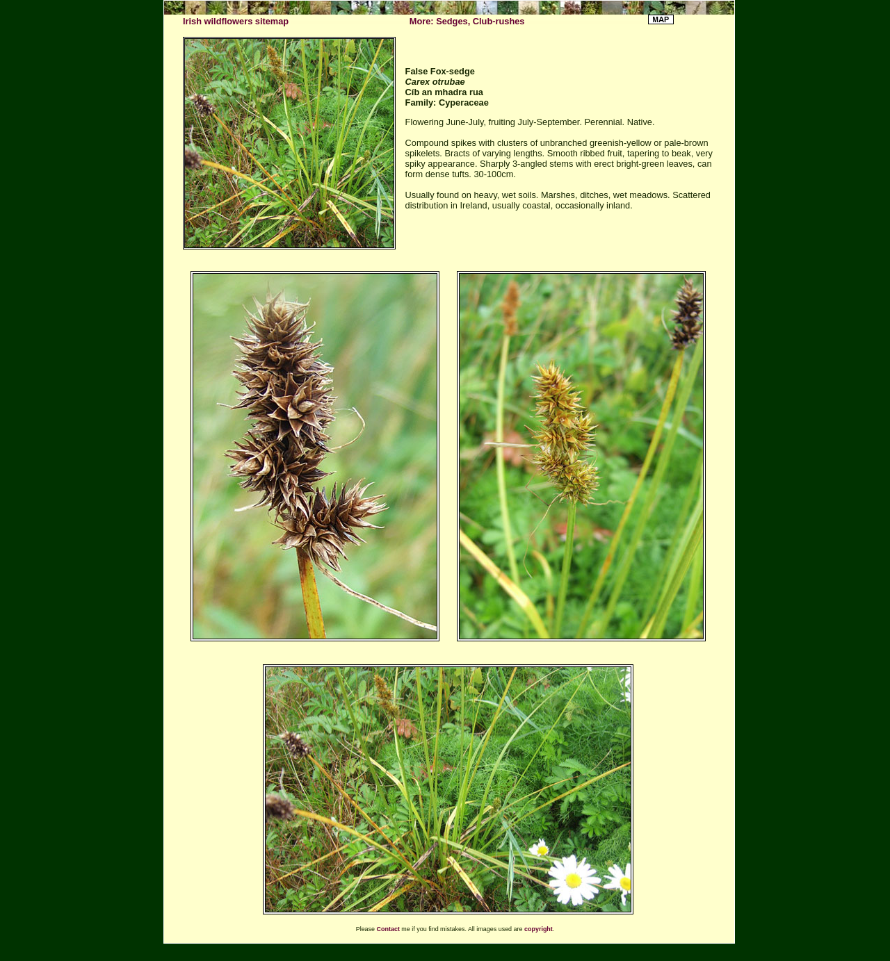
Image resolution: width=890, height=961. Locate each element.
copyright (538, 929)
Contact (388, 929)
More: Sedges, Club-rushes (467, 21)
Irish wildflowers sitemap (236, 21)
